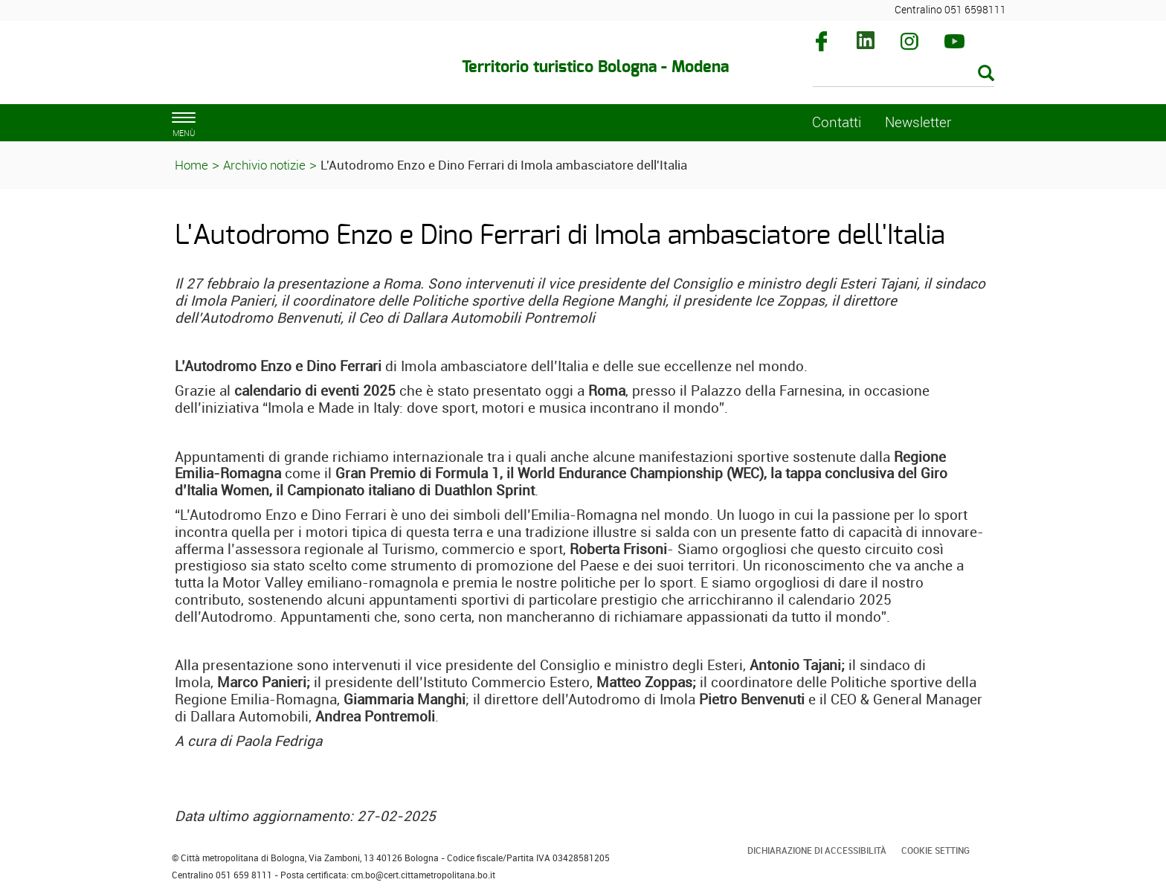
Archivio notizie (264, 164)
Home (191, 164)
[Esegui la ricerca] (986, 74)
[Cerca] (904, 74)
